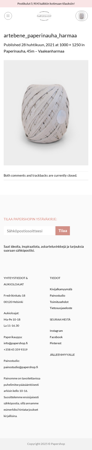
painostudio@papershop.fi (21, 367)
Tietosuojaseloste (61, 308)
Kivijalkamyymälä (61, 289)
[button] (8, 16)
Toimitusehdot (59, 302)
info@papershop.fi (16, 343)
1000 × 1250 (70, 44)
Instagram (56, 330)
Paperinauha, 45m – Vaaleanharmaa (34, 51)
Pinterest (55, 343)
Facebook (56, 337)
